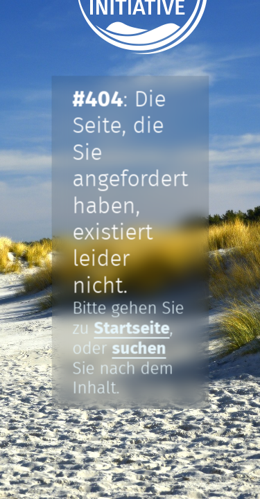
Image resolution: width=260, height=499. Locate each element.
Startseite (131, 328)
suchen (139, 348)
